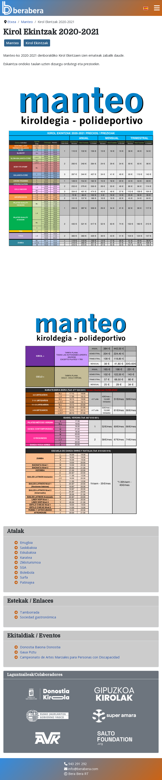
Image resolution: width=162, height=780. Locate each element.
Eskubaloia (28, 552)
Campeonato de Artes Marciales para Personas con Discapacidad (69, 657)
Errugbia (26, 542)
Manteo (12, 43)
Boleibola (27, 572)
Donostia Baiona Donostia (40, 647)
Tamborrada (29, 612)
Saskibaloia (28, 547)
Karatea (26, 557)
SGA (23, 567)
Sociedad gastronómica (38, 617)
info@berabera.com (83, 769)
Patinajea (27, 582)
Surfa (24, 577)
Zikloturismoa (30, 562)
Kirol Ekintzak (37, 43)
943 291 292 (77, 764)
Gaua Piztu (28, 652)
